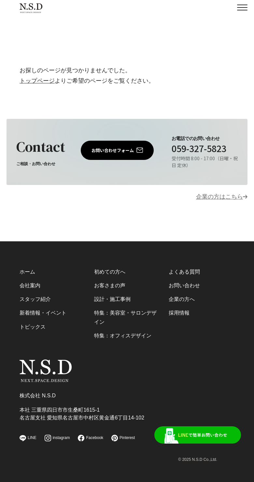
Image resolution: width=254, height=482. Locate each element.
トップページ (37, 81)
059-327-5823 (199, 148)
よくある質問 (184, 272)
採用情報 (179, 313)
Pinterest (123, 438)
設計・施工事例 (112, 299)
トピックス (33, 327)
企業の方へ (182, 299)
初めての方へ (109, 272)
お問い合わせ (184, 285)
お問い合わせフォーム (113, 150)
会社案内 (30, 285)
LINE (28, 438)
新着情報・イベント (43, 313)
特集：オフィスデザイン (122, 335)
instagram (57, 438)
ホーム (27, 272)
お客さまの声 (109, 285)
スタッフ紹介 (35, 299)
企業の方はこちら (219, 196)
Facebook (90, 438)
